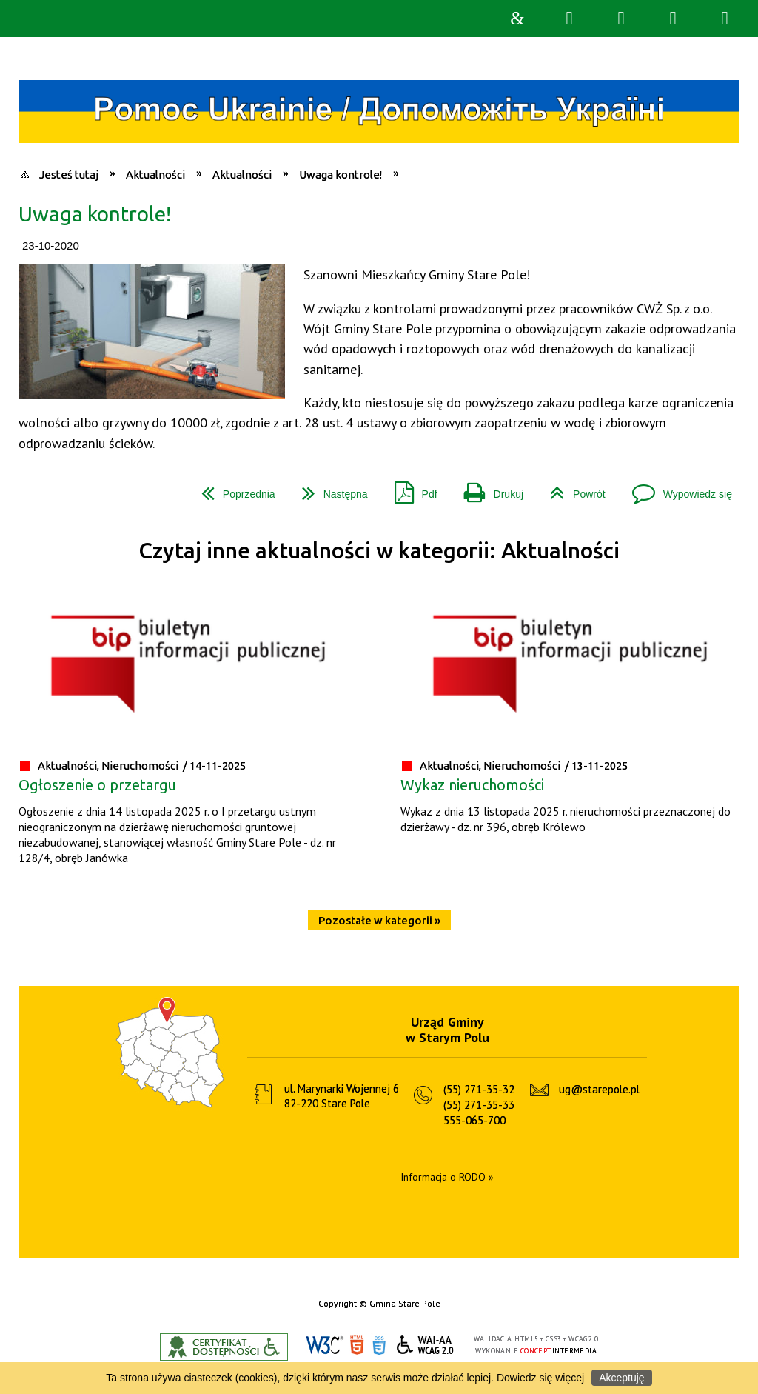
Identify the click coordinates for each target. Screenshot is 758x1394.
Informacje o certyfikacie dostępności (224, 1347)
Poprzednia (232, 488)
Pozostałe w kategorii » (379, 920)
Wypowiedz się (676, 488)
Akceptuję (621, 1378)
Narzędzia (621, 18)
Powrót (572, 488)
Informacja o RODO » (447, 1177)
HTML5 (357, 1345)
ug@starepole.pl (599, 1089)
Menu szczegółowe (725, 18)
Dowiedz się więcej (540, 1378)
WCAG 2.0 (425, 1344)
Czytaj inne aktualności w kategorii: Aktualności (379, 550)
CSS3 (379, 1345)
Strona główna (517, 18)
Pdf (410, 488)
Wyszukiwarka (569, 18)
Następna (329, 488)
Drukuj (487, 488)
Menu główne (673, 18)
